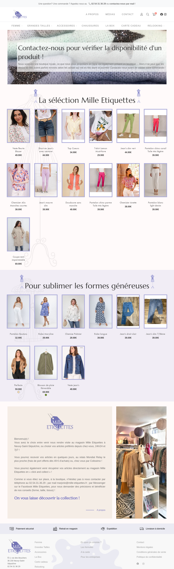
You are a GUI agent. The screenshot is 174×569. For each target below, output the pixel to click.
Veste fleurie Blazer (18, 150)
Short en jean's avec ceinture (45, 150)
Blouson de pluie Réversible (46, 386)
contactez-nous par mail (122, 4)
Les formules (87, 547)
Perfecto (18, 385)
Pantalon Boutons (18, 333)
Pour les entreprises (90, 557)
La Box (38, 557)
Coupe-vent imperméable (18, 258)
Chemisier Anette (128, 202)
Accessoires (40, 552)
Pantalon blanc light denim (155, 204)
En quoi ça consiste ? (91, 542)
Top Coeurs (73, 148)
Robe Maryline (45, 333)
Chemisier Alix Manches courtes (18, 204)
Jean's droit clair (128, 333)
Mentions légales (145, 547)
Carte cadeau (41, 562)
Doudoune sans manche (73, 204)
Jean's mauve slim (46, 204)
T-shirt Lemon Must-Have (100, 150)
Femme (38, 542)
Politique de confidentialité (149, 557)
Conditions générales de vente (151, 552)
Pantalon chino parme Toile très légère (101, 204)
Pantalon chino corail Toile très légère (155, 150)
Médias (110, 14)
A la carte (85, 552)
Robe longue (100, 333)
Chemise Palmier (73, 333)
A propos (92, 14)
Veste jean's (73, 385)
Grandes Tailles (42, 547)
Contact (128, 14)
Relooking (39, 567)
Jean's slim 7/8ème (155, 333)
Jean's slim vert (128, 148)
